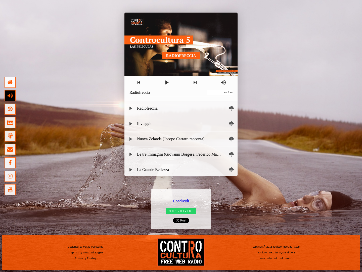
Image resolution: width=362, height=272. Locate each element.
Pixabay (91, 258)
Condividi (181, 201)
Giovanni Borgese (93, 252)
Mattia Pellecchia (93, 246)
